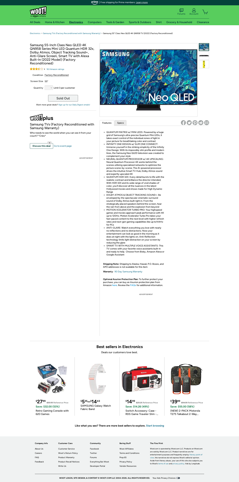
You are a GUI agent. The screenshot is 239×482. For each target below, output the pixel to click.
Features (107, 122)
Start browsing (155, 425)
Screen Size (36, 81)
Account (193, 11)
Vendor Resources (128, 466)
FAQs (133, 285)
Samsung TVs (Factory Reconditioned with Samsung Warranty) (71, 33)
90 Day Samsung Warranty (128, 271)
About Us (39, 449)
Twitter (93, 453)
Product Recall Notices (69, 462)
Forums (181, 11)
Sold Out (63, 98)
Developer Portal (97, 466)
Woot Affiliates (127, 449)
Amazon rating (55, 69)
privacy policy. (178, 464)
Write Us (62, 466)
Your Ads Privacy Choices (164, 478)
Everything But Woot (99, 462)
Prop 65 (123, 457)
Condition (38, 75)
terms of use (163, 464)
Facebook (94, 449)
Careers (38, 453)
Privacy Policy (126, 462)
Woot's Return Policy (68, 453)
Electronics (35, 33)
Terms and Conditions (129, 453)
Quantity (38, 87)
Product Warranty (66, 457)
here (114, 285)
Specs (120, 122)
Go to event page (63, 146)
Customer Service (66, 449)
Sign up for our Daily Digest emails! (74, 105)
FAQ (37, 457)
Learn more (142, 2)
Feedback (39, 462)
